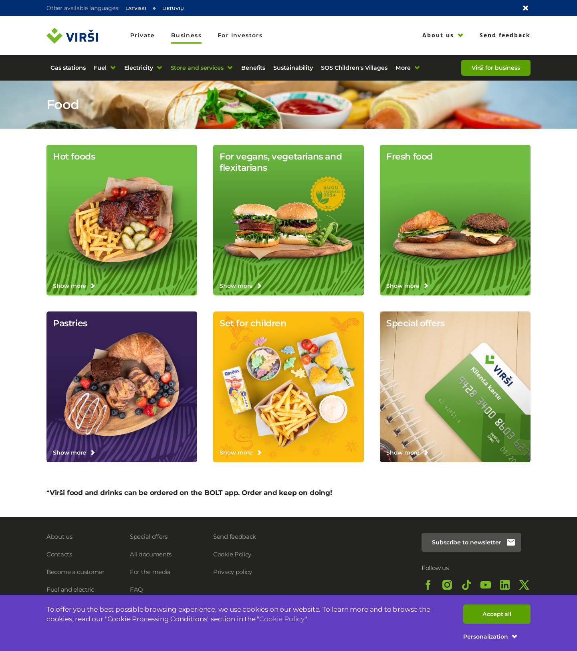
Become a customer (75, 572)
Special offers (148, 536)
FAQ (136, 589)
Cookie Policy (282, 619)
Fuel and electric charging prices (70, 593)
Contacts (59, 554)
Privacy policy (232, 572)
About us (59, 536)
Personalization (490, 636)
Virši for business (496, 67)
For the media (150, 572)
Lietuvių (173, 8)
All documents (150, 554)
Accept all (496, 614)
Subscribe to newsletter (474, 542)
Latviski (135, 8)
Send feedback (234, 536)
